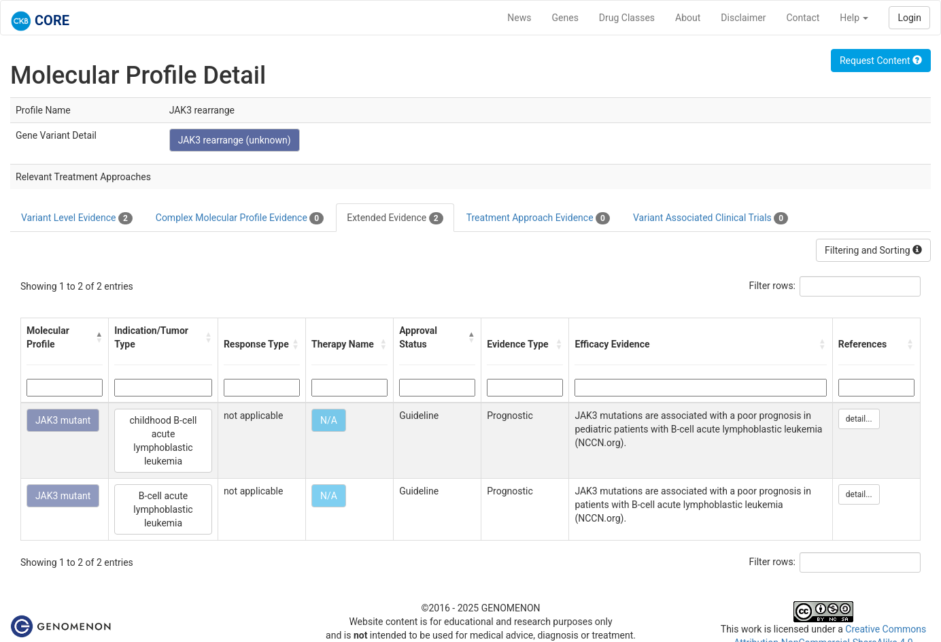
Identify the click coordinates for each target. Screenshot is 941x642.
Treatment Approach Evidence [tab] (538, 218)
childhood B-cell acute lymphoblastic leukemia (163, 441)
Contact (802, 17)
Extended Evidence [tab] (395, 218)
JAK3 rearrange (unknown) (234, 140)
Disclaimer (743, 17)
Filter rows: (772, 285)
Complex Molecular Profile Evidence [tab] (240, 218)
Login (909, 17)
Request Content (881, 60)
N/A (328, 420)
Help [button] (854, 17)
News (519, 17)
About (687, 17)
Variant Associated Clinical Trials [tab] (710, 218)
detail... (859, 419)
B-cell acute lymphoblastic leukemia (162, 509)
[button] (99, 337)
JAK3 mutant (62, 420)
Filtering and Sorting (873, 250)
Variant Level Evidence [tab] (77, 218)
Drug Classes (627, 17)
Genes (565, 17)
